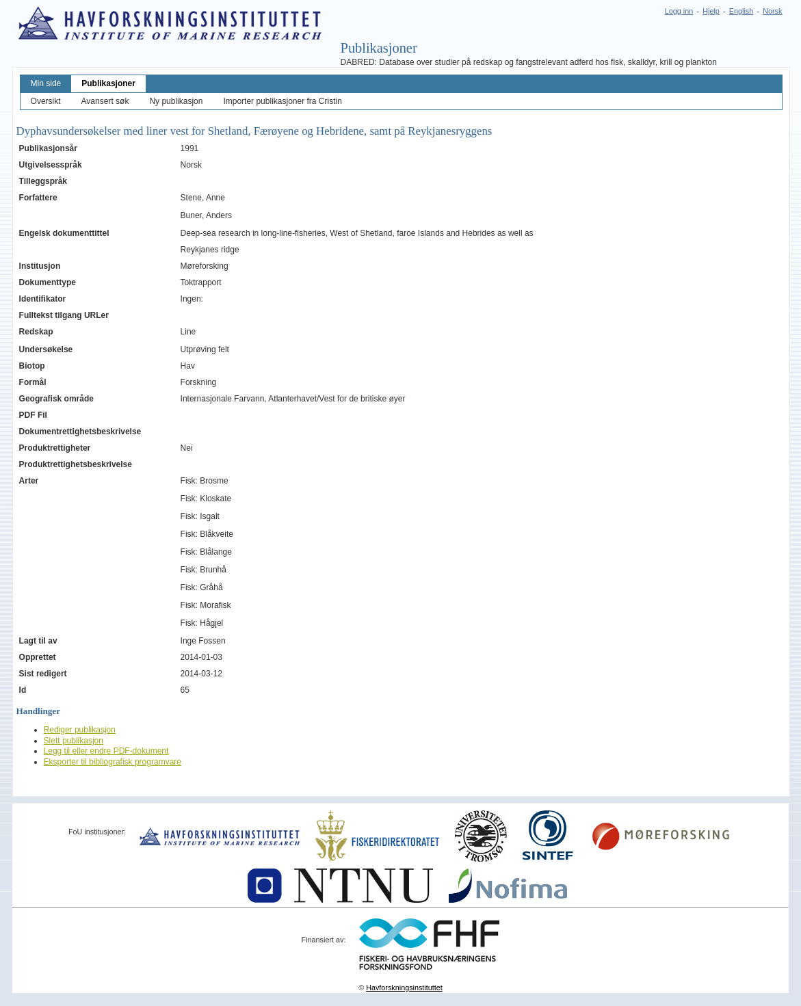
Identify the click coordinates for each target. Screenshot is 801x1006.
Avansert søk (105, 101)
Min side (46, 83)
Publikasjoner (108, 83)
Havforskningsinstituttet (404, 987)
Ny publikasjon (175, 101)
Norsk (772, 11)
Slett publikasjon (73, 740)
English (741, 11)
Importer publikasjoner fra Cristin (282, 101)
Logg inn (679, 11)
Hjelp (711, 11)
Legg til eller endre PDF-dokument (106, 751)
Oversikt (46, 101)
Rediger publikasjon (80, 729)
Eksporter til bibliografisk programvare (112, 762)
